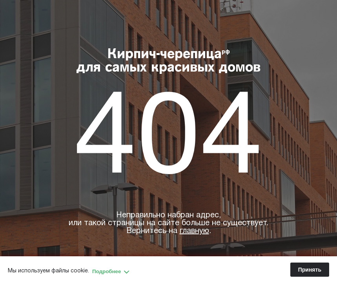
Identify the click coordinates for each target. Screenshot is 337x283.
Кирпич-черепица (168, 62)
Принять (309, 269)
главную (194, 231)
